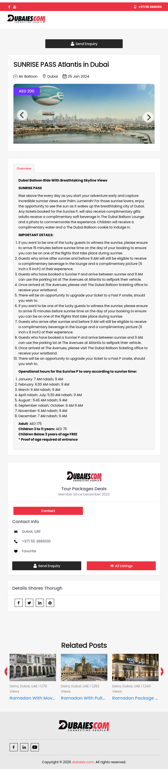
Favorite (25, 550)
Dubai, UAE (27, 531)
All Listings (121, 566)
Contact (48, 510)
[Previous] (22, 115)
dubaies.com (83, 762)
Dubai (50, 76)
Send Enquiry (84, 43)
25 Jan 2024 (76, 76)
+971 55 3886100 (148, 7)
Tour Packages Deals (84, 489)
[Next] (148, 117)
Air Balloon (25, 76)
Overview (24, 168)
